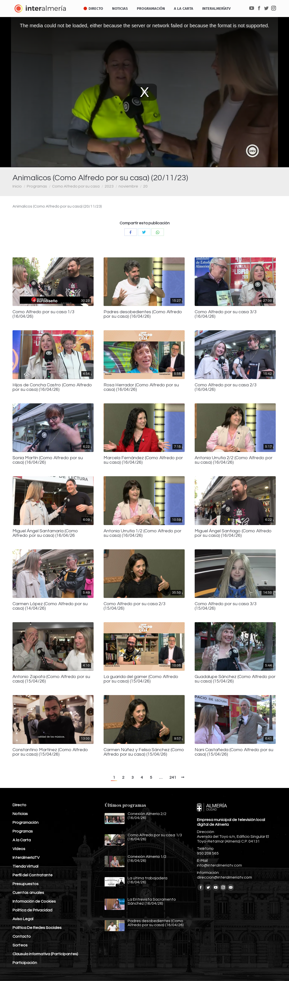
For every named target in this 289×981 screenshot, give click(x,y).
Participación (25, 963)
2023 (109, 186)
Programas (37, 186)
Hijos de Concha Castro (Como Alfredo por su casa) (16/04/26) (52, 387)
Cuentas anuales (28, 893)
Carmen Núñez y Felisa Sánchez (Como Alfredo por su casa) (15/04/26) (144, 752)
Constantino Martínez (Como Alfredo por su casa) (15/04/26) (50, 752)
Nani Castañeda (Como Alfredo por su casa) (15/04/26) (234, 752)
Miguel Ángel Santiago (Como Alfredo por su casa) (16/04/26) (233, 533)
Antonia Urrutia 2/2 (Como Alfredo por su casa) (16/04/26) (233, 460)
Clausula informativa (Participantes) (45, 954)
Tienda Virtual (25, 866)
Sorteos (20, 945)
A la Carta (22, 840)
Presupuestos (26, 884)
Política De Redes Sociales (37, 928)
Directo (19, 805)
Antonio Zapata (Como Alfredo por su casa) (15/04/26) (51, 679)
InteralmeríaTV (26, 858)
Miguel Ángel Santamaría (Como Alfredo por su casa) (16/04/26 (45, 533)
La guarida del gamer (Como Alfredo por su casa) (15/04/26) (141, 679)
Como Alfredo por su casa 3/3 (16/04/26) (225, 314)
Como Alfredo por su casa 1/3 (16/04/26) (43, 314)
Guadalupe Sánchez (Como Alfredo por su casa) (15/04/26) (235, 679)
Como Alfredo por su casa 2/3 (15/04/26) (134, 606)
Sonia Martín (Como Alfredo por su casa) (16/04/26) (48, 460)
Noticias (20, 814)
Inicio (17, 186)
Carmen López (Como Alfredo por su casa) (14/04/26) (50, 606)
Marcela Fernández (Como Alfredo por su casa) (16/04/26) (143, 460)
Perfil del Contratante (33, 875)
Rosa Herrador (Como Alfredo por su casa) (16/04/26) (141, 387)
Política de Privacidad (32, 910)
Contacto (22, 936)
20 (145, 186)
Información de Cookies (34, 901)
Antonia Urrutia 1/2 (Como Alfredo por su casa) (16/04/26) (142, 533)
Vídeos (19, 849)
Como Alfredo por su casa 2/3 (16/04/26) (225, 387)
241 (172, 777)
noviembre (128, 186)
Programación (26, 823)
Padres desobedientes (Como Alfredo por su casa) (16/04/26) (143, 314)
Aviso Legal (23, 919)
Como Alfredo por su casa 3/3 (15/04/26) (225, 606)
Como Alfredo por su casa (76, 186)
